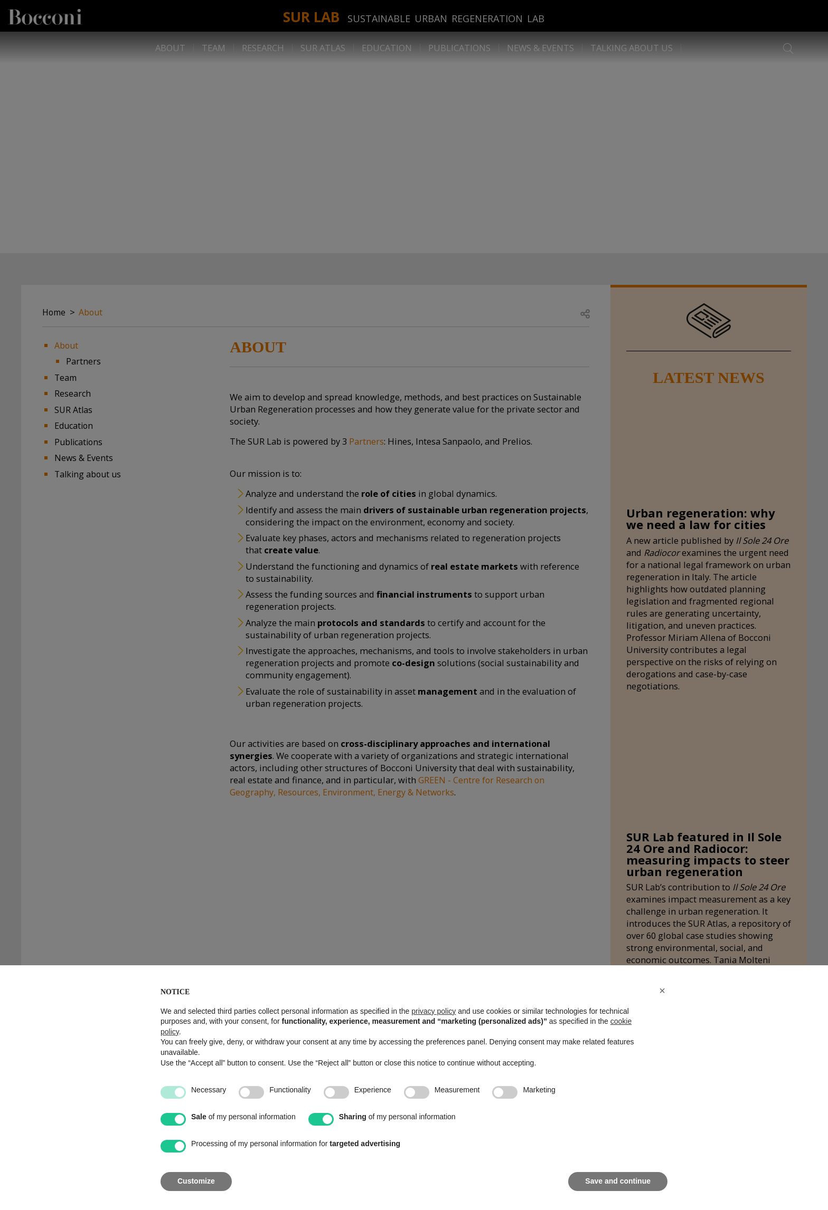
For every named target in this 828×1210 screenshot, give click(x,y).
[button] (662, 990)
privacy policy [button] (433, 1011)
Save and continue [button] (618, 1181)
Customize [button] (196, 1181)
